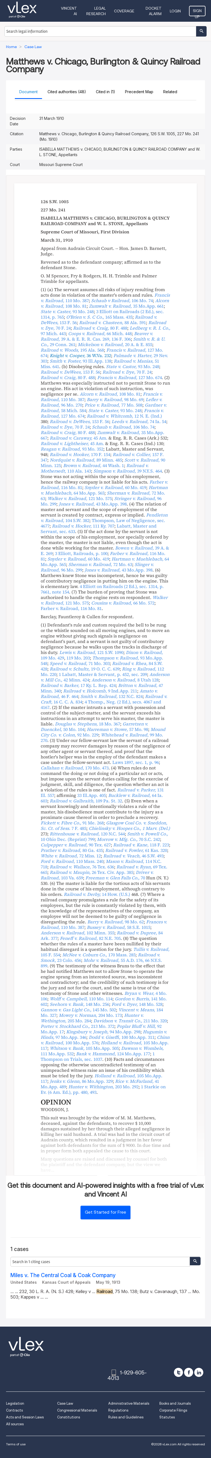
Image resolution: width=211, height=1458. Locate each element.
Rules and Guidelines (125, 1417)
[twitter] (178, 1372)
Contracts (14, 1410)
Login (175, 11)
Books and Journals (175, 1403)
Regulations (118, 1410)
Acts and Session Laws (25, 1417)
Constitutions (68, 1417)
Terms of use (16, 1444)
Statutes (167, 1417)
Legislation (15, 1403)
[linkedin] (198, 1372)
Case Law (65, 1403)
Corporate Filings (173, 1410)
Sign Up (197, 12)
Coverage (124, 11)
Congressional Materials (77, 1410)
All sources (15, 1424)
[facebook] (188, 1372)
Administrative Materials (128, 1403)
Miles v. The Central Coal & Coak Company (63, 1275)
